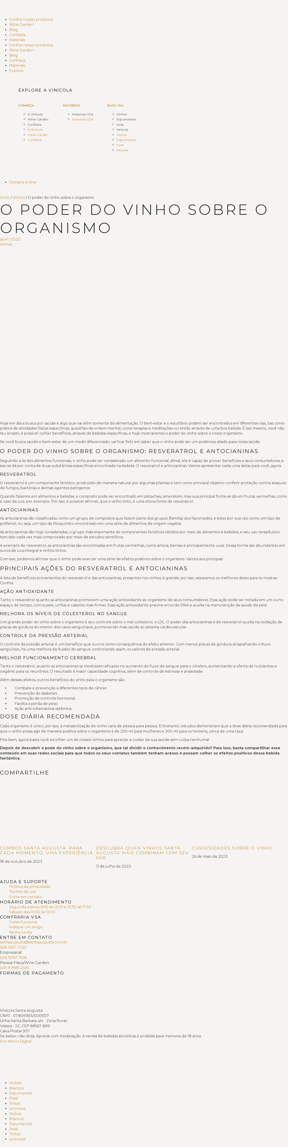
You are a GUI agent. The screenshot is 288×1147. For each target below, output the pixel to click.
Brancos (16, 1088)
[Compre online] (148, 182)
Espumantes (126, 119)
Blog (13, 30)
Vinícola (122, 129)
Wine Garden (21, 24)
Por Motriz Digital (16, 1041)
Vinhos (121, 114)
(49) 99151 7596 (13, 958)
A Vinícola (35, 114)
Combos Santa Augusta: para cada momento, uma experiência (46, 850)
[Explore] (148, 70)
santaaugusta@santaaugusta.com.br (34, 942)
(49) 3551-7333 (13, 947)
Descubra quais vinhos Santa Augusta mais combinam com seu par (142, 853)
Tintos (14, 1103)
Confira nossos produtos (31, 19)
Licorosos (17, 1108)
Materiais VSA (82, 114)
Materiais (17, 40)
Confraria (17, 35)
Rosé (13, 1098)
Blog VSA (115, 105)
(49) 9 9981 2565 (14, 968)
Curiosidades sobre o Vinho (232, 848)
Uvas (120, 124)
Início (5, 197)
